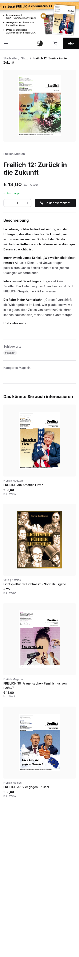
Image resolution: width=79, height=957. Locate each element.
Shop (24, 58)
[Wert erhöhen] (27, 203)
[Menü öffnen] (6, 43)
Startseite (10, 58)
